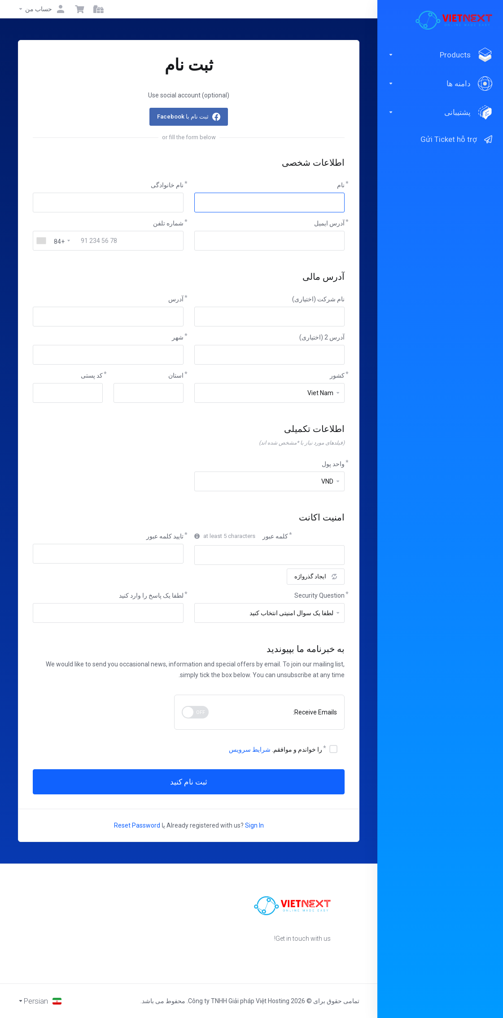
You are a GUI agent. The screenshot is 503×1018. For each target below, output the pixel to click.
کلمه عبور (275, 536)
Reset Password (137, 825)
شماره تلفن (168, 223)
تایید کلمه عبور (165, 536)
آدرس (176, 299)
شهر (178, 337)
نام (341, 185)
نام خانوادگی (167, 185)
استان (176, 375)
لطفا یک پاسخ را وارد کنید (151, 595)
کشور (337, 375)
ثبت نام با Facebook (183, 116)
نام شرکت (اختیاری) (318, 299)
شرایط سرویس (250, 749)
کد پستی (92, 375)
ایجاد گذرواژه (315, 576)
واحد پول (333, 463)
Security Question (319, 595)
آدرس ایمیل (329, 223)
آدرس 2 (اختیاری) (322, 337)
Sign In (254, 825)
